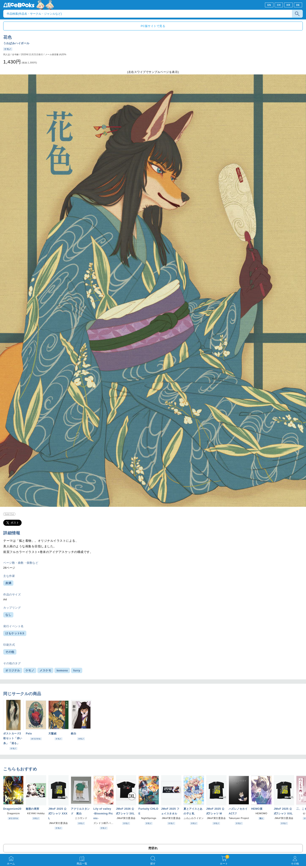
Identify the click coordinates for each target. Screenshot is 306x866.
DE (298, 5)
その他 (9, 651)
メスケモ (45, 670)
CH (279, 5)
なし (8, 614)
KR (288, 5)
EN (269, 5)
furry (76, 670)
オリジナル (12, 670)
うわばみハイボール (16, 43)
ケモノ (29, 670)
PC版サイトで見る (153, 26)
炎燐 (8, 583)
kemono (62, 670)
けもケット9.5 (14, 633)
